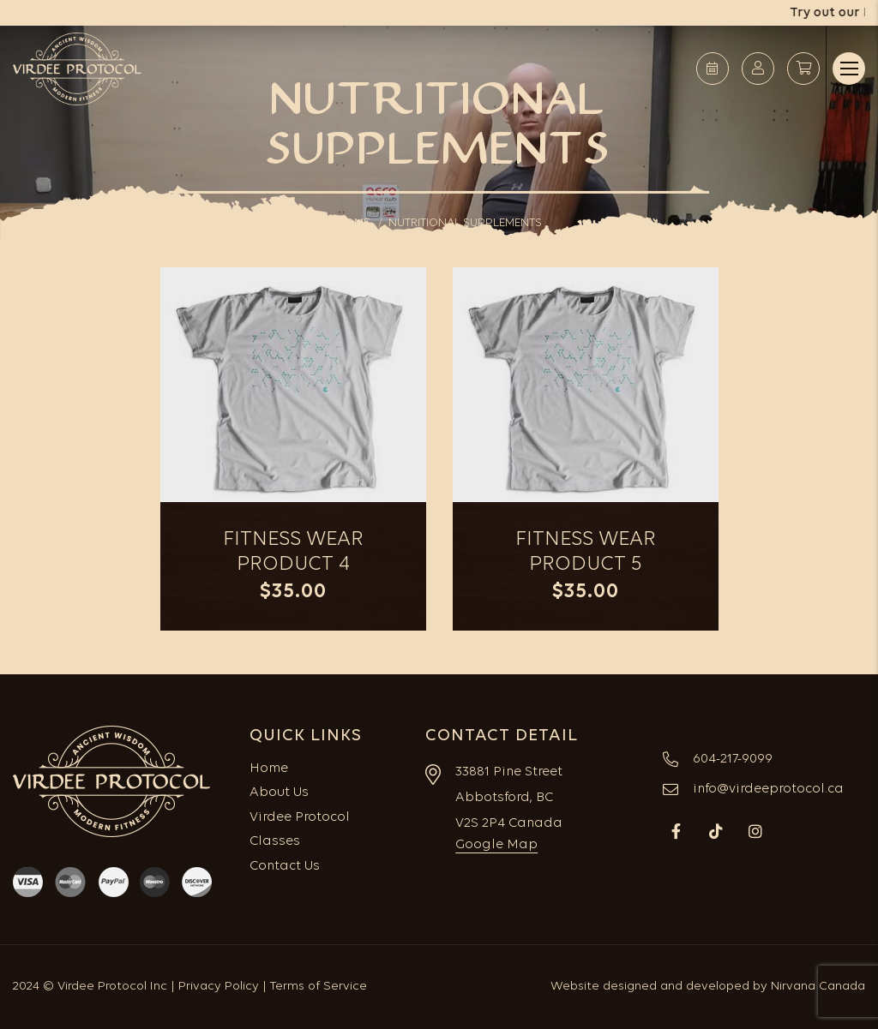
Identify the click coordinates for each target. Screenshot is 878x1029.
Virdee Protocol (300, 817)
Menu (849, 68)
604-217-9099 (733, 759)
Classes (275, 841)
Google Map (496, 845)
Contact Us (285, 866)
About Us (279, 792)
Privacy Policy (218, 986)
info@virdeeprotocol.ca (768, 789)
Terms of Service (318, 986)
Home (269, 768)
